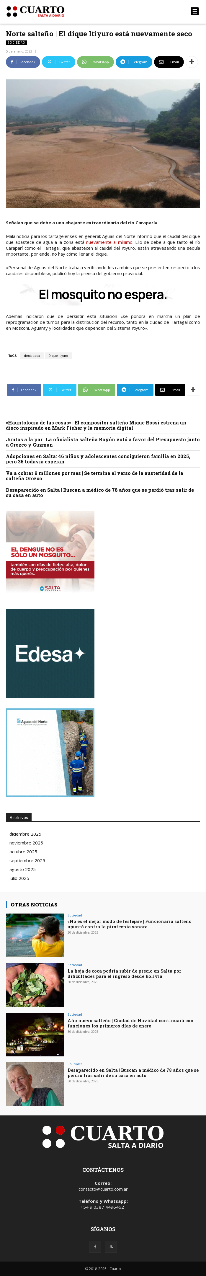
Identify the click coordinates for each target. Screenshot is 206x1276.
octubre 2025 (23, 852)
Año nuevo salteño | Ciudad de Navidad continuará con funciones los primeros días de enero (131, 1023)
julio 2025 (19, 878)
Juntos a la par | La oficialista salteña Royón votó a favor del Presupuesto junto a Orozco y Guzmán (103, 442)
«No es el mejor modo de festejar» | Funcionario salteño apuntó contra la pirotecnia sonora (130, 923)
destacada (32, 356)
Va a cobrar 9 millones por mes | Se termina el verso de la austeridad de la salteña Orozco (94, 475)
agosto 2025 (22, 869)
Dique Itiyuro (58, 356)
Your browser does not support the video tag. (50, 653)
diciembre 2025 (25, 834)
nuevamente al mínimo (109, 242)
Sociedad (16, 42)
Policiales (75, 1064)
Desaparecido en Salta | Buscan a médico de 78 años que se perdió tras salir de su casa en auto (100, 492)
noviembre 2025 (26, 843)
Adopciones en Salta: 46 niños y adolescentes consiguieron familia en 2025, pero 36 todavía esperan (98, 459)
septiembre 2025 (27, 860)
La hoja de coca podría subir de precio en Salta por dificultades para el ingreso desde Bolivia (124, 973)
